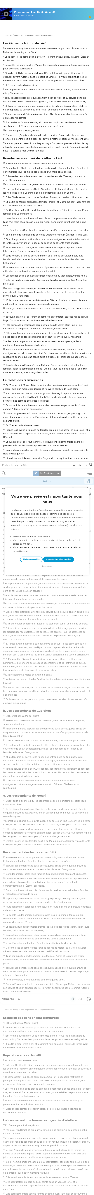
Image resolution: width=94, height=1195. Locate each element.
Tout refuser (47, 97)
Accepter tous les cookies (58, 90)
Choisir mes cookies (31, 90)
